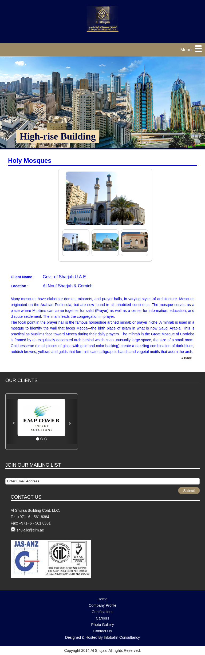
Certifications (102, 612)
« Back (186, 358)
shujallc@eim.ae (30, 530)
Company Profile (102, 605)
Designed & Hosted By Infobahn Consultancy (102, 637)
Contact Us (102, 631)
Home (102, 599)
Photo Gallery (102, 624)
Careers (102, 618)
